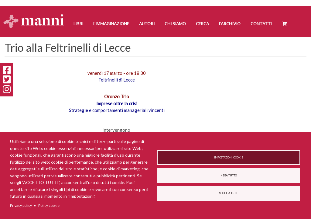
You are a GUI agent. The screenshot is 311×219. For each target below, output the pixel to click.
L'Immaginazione (111, 23)
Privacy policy (21, 205)
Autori (147, 23)
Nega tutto (228, 175)
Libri (78, 23)
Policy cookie (49, 205)
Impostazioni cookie (228, 157)
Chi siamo (175, 23)
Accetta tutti (228, 193)
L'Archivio (230, 23)
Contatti (261, 23)
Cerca (202, 23)
